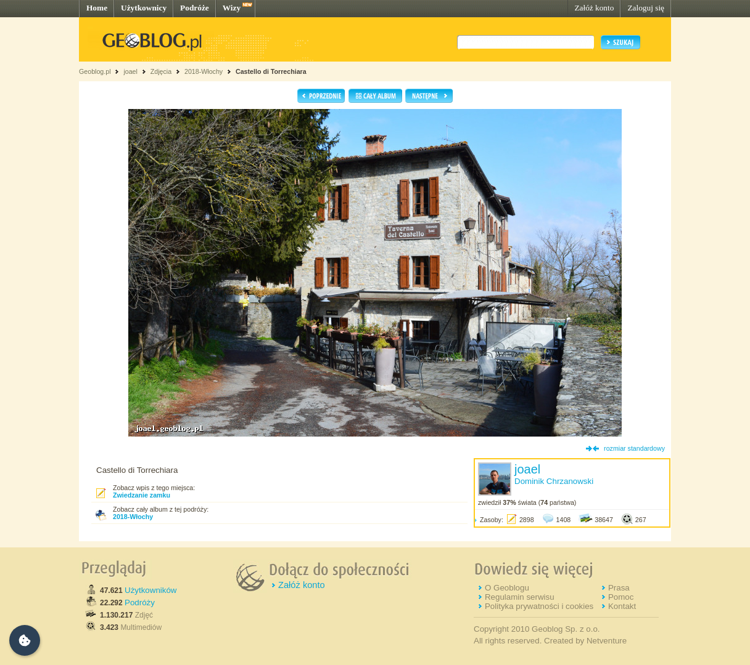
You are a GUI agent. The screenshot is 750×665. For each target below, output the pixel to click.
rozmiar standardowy (634, 448)
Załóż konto (594, 7)
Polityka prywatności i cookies (539, 606)
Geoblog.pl (95, 71)
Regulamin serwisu (519, 597)
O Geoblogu (507, 587)
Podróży (140, 602)
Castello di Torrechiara (271, 71)
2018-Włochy (203, 71)
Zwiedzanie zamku (141, 495)
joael (130, 71)
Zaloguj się (645, 7)
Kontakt (622, 606)
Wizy (232, 7)
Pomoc (620, 597)
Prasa (619, 587)
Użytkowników (150, 590)
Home (96, 7)
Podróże (194, 7)
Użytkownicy (144, 7)
